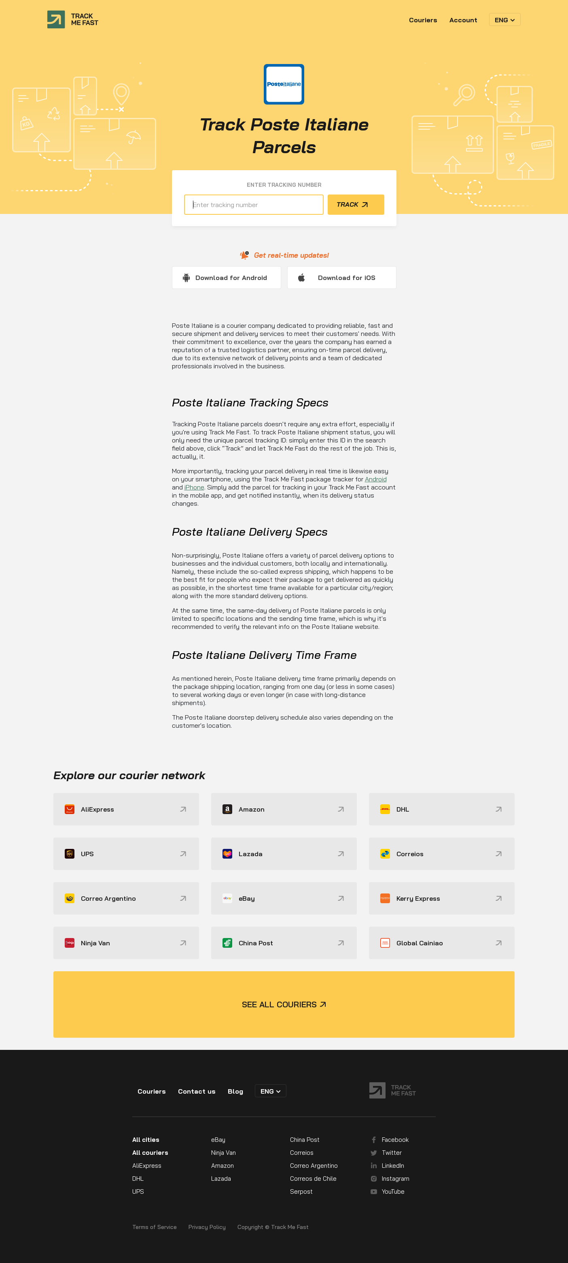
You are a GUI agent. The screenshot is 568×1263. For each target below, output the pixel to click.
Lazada (221, 1178)
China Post (305, 1139)
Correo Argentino (314, 1165)
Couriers (423, 20)
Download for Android (231, 278)
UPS (138, 1191)
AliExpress (146, 1165)
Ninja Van (223, 1152)
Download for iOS (346, 278)
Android (376, 479)
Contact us (197, 1091)
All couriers (150, 1152)
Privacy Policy (207, 1227)
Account (463, 20)
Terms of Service (154, 1227)
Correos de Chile (313, 1178)
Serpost (301, 1191)
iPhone (194, 487)
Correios (302, 1152)
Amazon (222, 1165)
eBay (218, 1139)
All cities (145, 1139)
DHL (138, 1178)
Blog (235, 1091)
